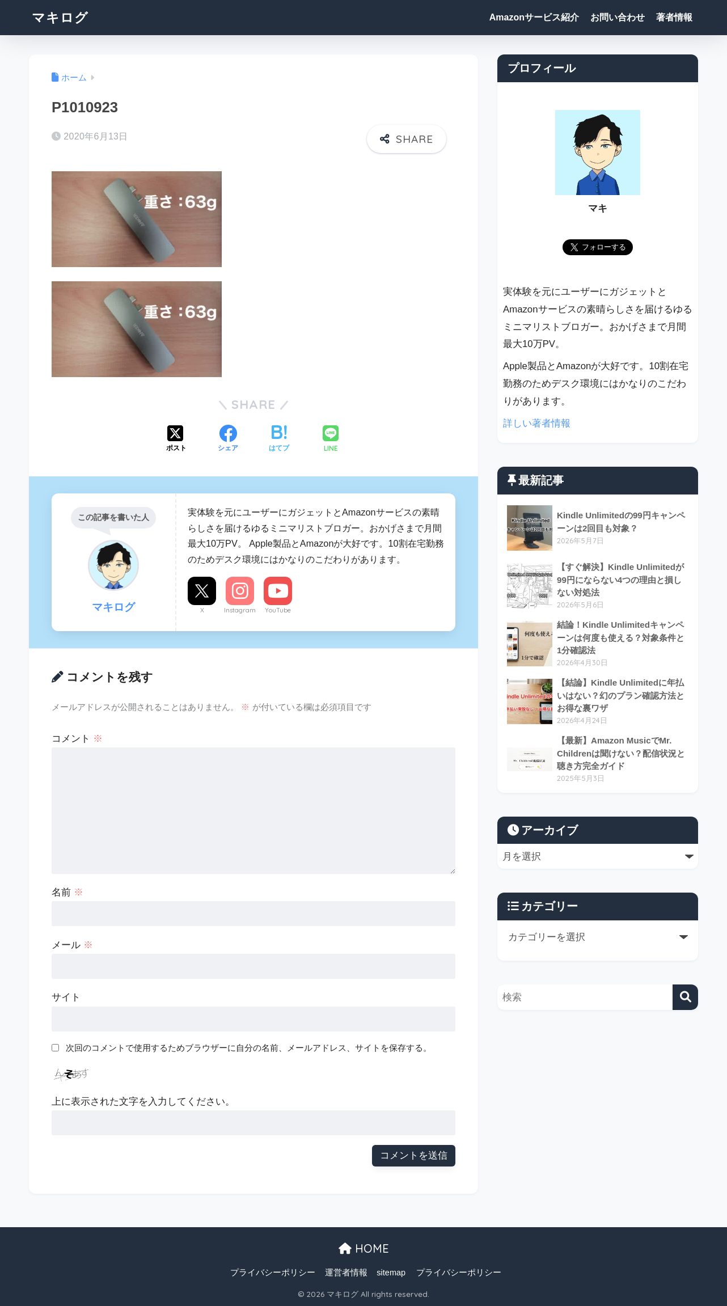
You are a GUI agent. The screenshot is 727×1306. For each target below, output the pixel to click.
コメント (77, 738)
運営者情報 (346, 1272)
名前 (67, 892)
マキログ (60, 17)
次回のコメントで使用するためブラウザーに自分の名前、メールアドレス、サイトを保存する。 (249, 1048)
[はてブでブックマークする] (279, 439)
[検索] (685, 997)
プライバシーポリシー (272, 1272)
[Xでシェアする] (176, 439)
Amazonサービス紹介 (534, 17)
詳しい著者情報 (536, 423)
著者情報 (674, 17)
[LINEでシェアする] (331, 439)
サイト (66, 997)
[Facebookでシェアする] (228, 439)
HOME (364, 1248)
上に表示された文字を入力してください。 (143, 1101)
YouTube (278, 610)
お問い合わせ (617, 17)
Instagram (240, 610)
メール (72, 945)
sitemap (391, 1272)
